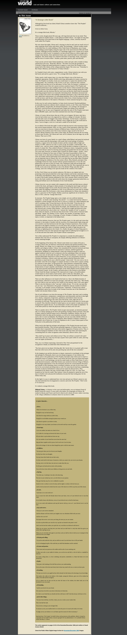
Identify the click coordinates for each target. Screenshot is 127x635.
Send (20, 35)
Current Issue (23, 10)
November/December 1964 (71, 630)
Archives (35, 10)
